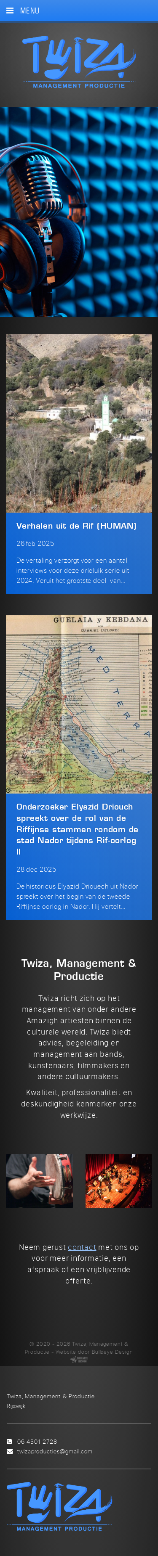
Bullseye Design (112, 1351)
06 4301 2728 (37, 1441)
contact (82, 1247)
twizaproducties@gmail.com (55, 1451)
